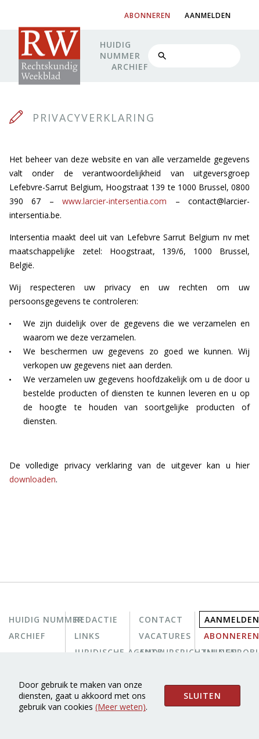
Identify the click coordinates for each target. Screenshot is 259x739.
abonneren (147, 15)
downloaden (32, 479)
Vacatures (165, 635)
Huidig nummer (120, 50)
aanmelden (208, 15)
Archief (129, 66)
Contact (161, 619)
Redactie (96, 619)
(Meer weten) (120, 706)
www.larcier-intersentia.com (114, 201)
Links (87, 635)
